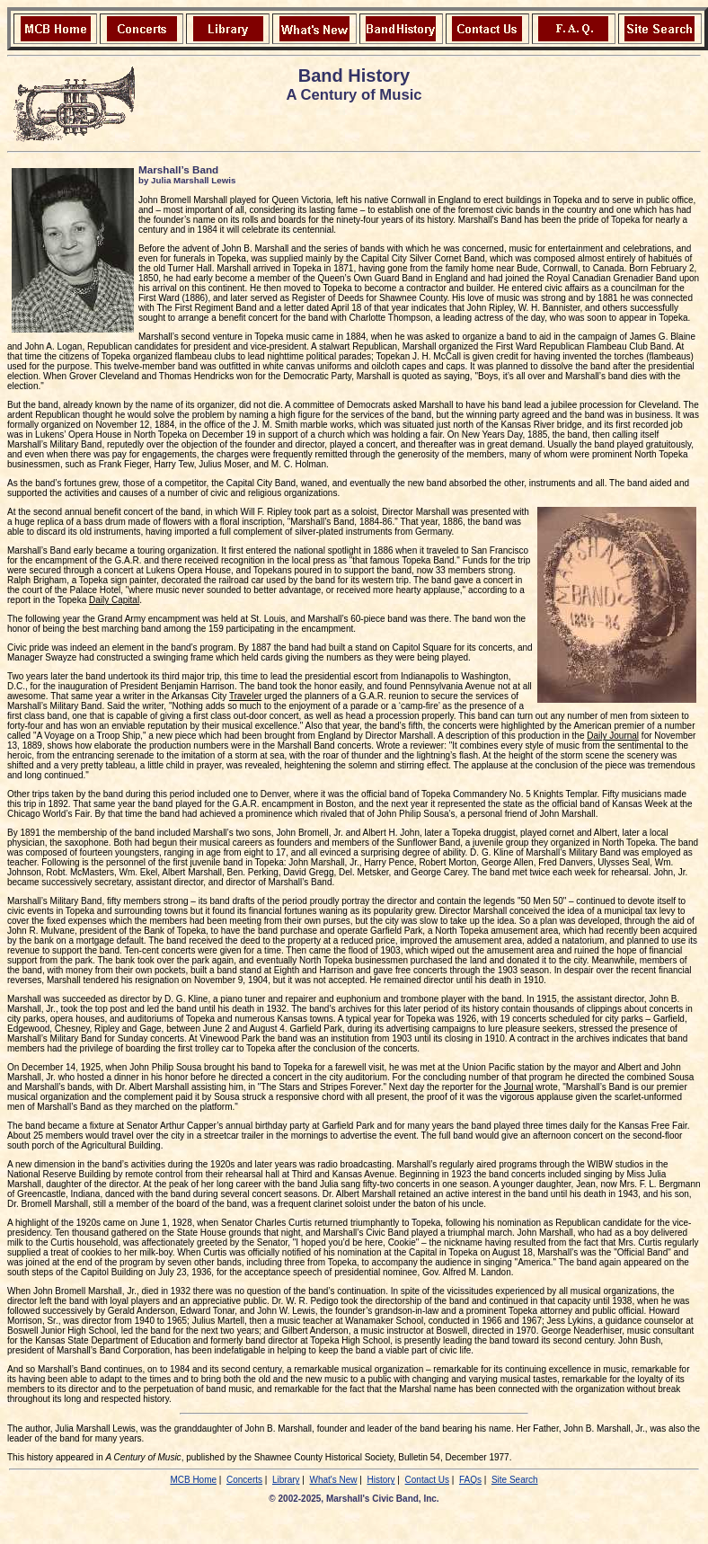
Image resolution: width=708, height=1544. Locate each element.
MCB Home (193, 1480)
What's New (333, 1480)
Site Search (514, 1480)
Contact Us (427, 1480)
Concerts (244, 1480)
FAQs (470, 1480)
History (380, 1480)
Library (286, 1480)
